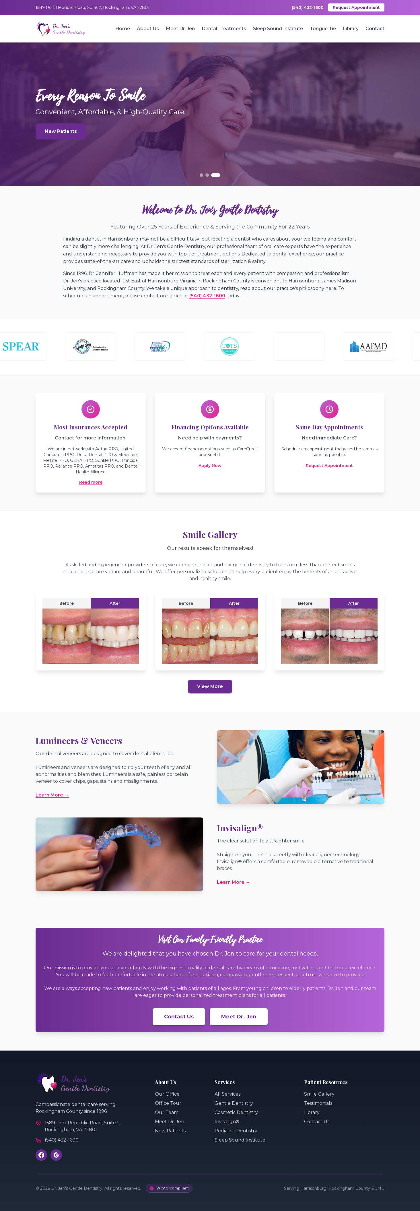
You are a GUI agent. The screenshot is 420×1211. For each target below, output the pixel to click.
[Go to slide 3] (215, 175)
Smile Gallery (319, 1094)
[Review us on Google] (56, 1155)
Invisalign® (227, 1121)
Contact (374, 28)
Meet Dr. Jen (180, 28)
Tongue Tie (323, 28)
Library (351, 28)
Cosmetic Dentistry (236, 1112)
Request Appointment (356, 7)
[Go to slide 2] (207, 175)
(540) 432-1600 (308, 7)
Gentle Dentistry (234, 1103)
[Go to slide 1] (201, 175)
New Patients (61, 131)
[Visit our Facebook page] (41, 1155)
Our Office (167, 1094)
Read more (90, 482)
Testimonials (318, 1103)
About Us (148, 28)
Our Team (166, 1112)
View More (210, 686)
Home (122, 28)
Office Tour (168, 1103)
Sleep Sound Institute (278, 28)
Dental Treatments (224, 28)
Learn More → (52, 795)
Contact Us (179, 1017)
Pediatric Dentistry (236, 1131)
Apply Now (210, 465)
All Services (227, 1094)
